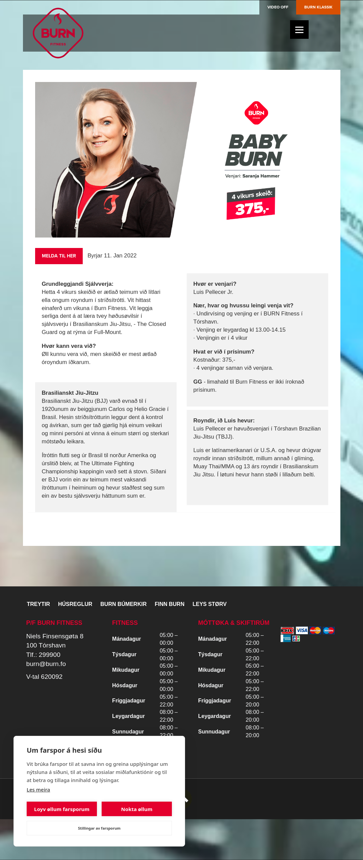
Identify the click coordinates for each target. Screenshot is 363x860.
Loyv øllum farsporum (61, 809)
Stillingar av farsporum (99, 828)
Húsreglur (75, 604)
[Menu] (299, 29)
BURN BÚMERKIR (123, 604)
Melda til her (59, 256)
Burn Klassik (318, 7)
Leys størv (209, 604)
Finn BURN (169, 604)
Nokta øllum (137, 809)
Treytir (38, 604)
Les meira (38, 789)
